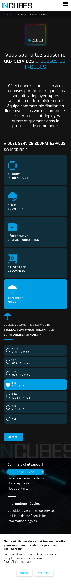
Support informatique (18, 170)
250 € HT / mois (20, 384)
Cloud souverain (15, 201)
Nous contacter (19, 488)
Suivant (12, 437)
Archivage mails (15, 294)
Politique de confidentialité (27, 516)
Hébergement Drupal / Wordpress (23, 232)
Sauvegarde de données (17, 263)
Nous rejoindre (18, 483)
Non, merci (44, 573)
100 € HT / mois (20, 362)
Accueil (10, 14)
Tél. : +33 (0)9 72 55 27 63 (25, 472)
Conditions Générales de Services (31, 511)
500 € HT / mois (20, 396)
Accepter (24, 573)
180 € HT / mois (20, 373)
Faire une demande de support (30, 478)
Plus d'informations (18, 561)
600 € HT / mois (20, 407)
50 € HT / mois (20, 350)
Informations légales (22, 521)
